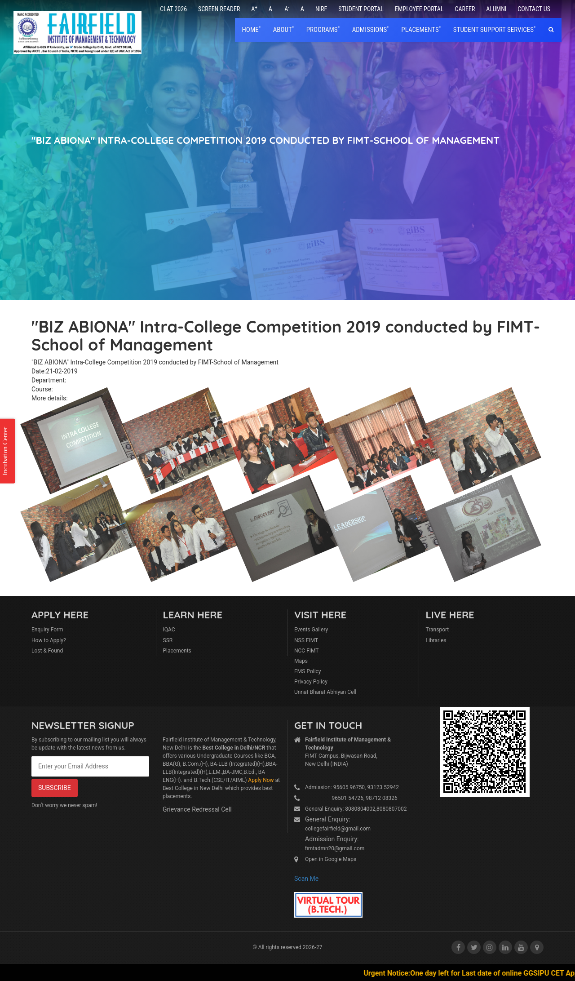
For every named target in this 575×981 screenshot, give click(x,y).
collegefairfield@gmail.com (338, 829)
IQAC (169, 629)
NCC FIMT (306, 651)
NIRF (321, 9)
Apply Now (261, 780)
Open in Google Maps (330, 859)
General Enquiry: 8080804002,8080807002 (356, 809)
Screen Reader (219, 9)
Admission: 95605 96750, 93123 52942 (352, 787)
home (250, 30)
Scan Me (306, 878)
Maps (301, 661)
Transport (437, 629)
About (282, 30)
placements (419, 30)
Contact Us (534, 9)
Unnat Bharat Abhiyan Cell (325, 692)
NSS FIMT (306, 640)
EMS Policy (307, 671)
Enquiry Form (47, 629)
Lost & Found (47, 651)
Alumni (496, 9)
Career (465, 9)
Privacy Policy (310, 682)
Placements (177, 651)
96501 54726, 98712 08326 (351, 798)
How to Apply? (48, 640)
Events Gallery (311, 629)
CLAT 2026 (173, 9)
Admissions (369, 30)
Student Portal (361, 9)
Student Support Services (493, 30)
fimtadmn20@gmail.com (334, 848)
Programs (322, 30)
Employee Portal (419, 9)
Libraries (436, 640)
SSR (168, 640)
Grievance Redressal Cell (197, 809)
